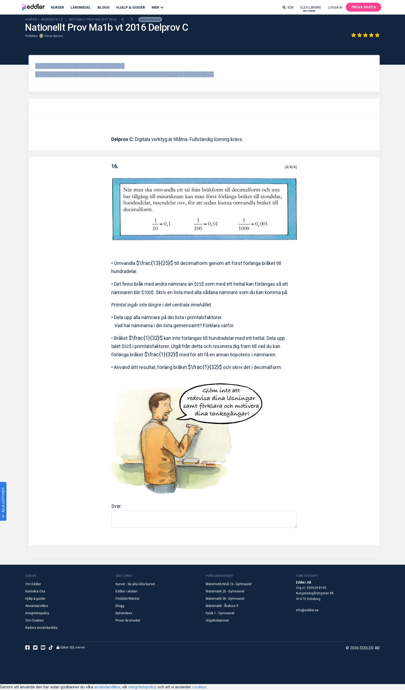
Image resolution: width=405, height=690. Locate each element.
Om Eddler (33, 584)
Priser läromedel (128, 620)
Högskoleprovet (217, 620)
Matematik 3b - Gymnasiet (225, 599)
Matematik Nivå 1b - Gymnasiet (229, 584)
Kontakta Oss (35, 591)
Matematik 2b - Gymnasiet (225, 591)
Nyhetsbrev (124, 613)
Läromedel (81, 7)
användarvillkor (107, 687)
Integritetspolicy (37, 613)
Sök (288, 7)
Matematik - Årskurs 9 (222, 606)
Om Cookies (34, 620)
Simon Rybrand (53, 35)
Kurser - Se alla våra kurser (135, 584)
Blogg (103, 7)
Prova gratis (363, 7)
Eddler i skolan (126, 591)
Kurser (57, 7)
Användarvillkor (36, 606)
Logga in (335, 7)
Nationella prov (150, 19)
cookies (199, 687)
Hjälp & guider (35, 599)
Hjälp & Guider (130, 7)
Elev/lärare (310, 9)
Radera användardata (41, 628)
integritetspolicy (142, 687)
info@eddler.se (307, 610)
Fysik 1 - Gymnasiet (220, 613)
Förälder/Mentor (127, 599)
